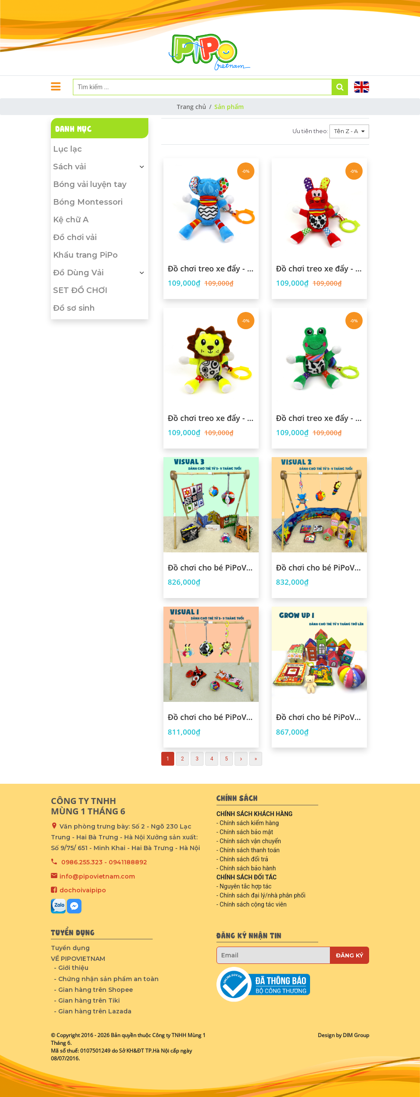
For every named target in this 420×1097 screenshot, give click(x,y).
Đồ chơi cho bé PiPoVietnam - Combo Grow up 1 (319, 717)
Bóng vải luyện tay (89, 184)
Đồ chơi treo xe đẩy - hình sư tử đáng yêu (211, 418)
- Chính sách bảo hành (246, 868)
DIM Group (356, 1035)
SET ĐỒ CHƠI (80, 290)
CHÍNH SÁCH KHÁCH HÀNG (254, 813)
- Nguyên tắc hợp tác (244, 886)
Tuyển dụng (70, 948)
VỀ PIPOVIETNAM (78, 959)
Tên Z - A (346, 131)
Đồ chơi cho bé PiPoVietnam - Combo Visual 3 (211, 568)
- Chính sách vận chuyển (248, 841)
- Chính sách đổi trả (242, 859)
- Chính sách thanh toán (248, 850)
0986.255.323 (82, 862)
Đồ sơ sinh (74, 308)
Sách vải (99, 166)
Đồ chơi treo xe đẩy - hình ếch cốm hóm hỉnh (319, 418)
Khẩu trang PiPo (85, 255)
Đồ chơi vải (75, 237)
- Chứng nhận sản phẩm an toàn (106, 979)
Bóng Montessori (87, 202)
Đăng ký (349, 955)
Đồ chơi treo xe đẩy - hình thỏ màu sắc (319, 269)
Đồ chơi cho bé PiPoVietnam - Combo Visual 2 (319, 568)
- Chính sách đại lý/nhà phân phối (260, 895)
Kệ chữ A (70, 219)
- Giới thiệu (71, 968)
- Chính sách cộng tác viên (251, 904)
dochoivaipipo (83, 890)
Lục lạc (67, 149)
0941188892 (128, 862)
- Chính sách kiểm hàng (247, 823)
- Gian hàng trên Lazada (93, 1011)
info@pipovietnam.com (97, 876)
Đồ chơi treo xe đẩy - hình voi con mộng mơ (211, 269)
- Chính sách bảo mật (244, 832)
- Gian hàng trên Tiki (87, 1000)
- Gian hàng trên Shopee (93, 990)
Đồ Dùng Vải (99, 272)
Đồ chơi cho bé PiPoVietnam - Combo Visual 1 (211, 717)
